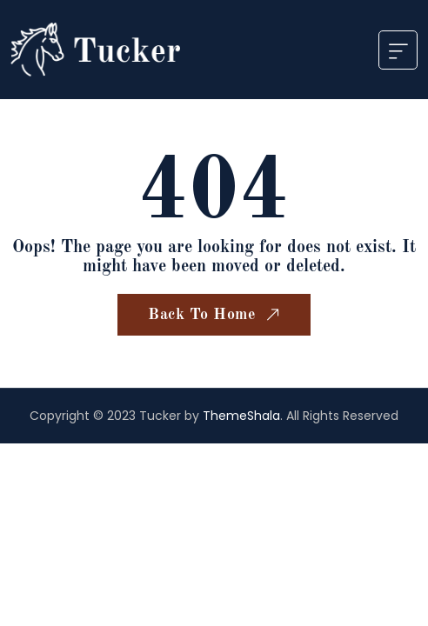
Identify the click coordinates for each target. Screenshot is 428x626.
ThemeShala (241, 415)
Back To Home (216, 315)
